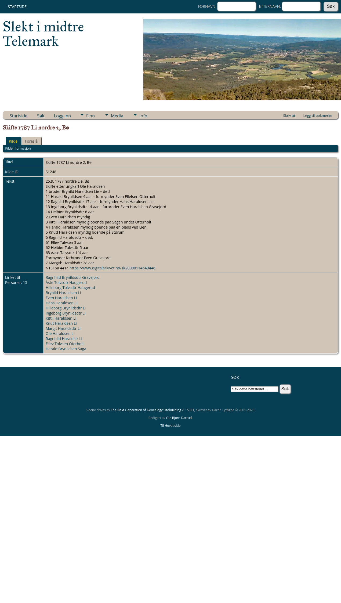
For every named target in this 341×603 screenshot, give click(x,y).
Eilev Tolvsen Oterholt (65, 343)
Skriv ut (289, 115)
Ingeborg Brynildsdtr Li (65, 313)
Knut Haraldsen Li (61, 323)
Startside (17, 6)
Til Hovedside (171, 425)
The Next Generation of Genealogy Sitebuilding (146, 410)
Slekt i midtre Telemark (43, 34)
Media (117, 116)
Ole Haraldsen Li (60, 333)
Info (143, 116)
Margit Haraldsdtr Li (63, 328)
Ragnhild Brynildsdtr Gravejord (73, 277)
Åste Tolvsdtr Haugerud (66, 282)
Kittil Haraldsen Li (61, 318)
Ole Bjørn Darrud (179, 418)
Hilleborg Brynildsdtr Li (66, 307)
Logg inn (62, 116)
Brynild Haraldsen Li (63, 292)
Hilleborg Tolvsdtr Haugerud (70, 287)
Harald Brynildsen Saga (66, 348)
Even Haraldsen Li (61, 297)
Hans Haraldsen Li (61, 302)
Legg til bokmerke (317, 115)
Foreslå (31, 141)
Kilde (13, 141)
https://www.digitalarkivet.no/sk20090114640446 (112, 267)
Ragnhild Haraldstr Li (64, 338)
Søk (40, 116)
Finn (90, 116)
